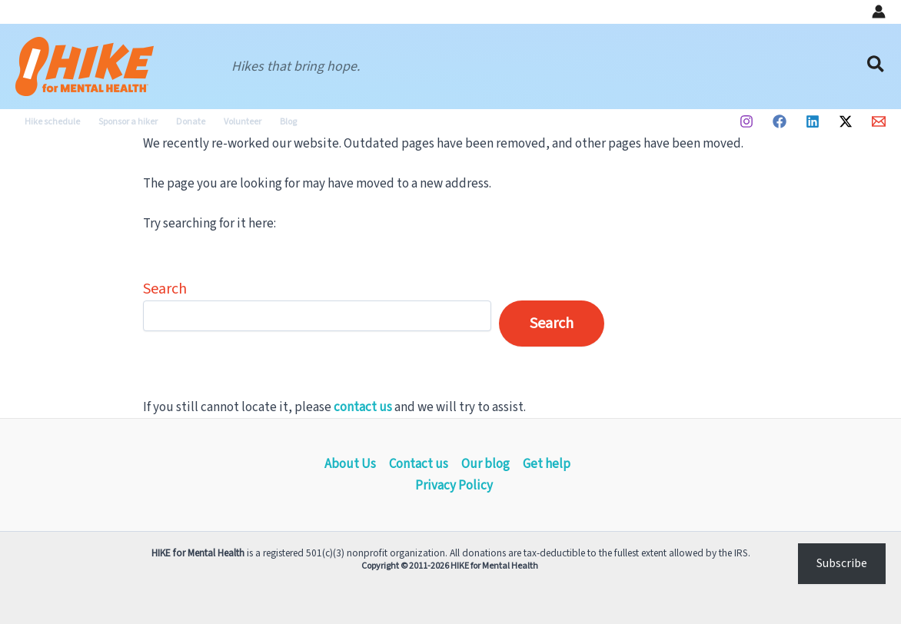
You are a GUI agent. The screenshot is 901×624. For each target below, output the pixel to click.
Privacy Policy (454, 485)
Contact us (418, 464)
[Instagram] (746, 121)
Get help (546, 464)
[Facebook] (779, 121)
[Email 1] (879, 121)
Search (165, 289)
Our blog (485, 464)
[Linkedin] (813, 121)
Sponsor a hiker (128, 121)
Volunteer (242, 121)
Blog (288, 121)
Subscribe (841, 563)
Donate (190, 121)
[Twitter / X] (846, 121)
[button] (876, 66)
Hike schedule (52, 121)
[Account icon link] (879, 11)
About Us (350, 464)
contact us (363, 407)
